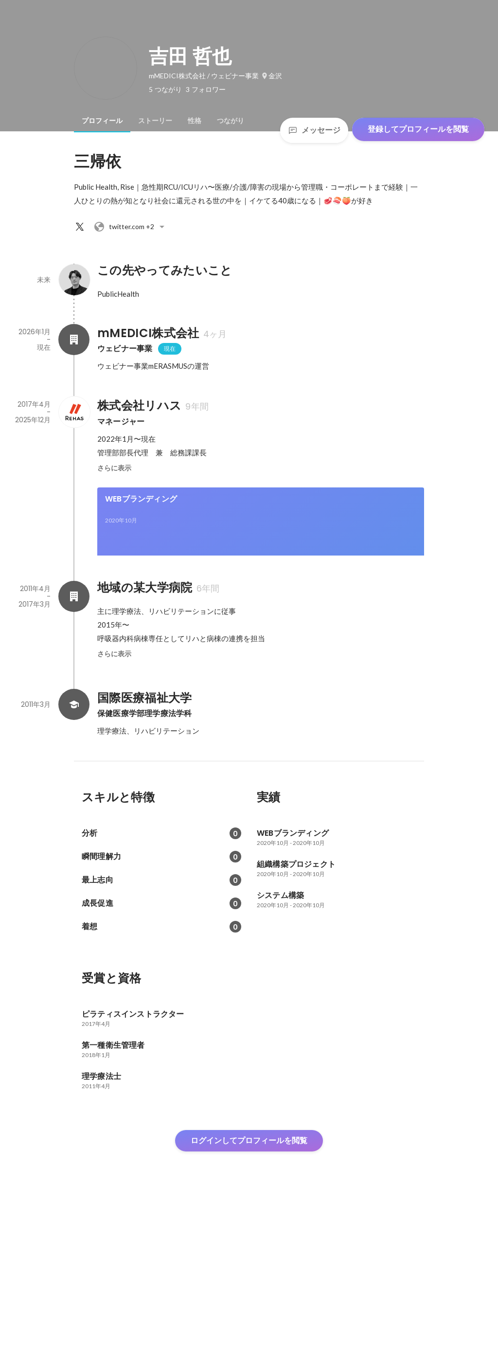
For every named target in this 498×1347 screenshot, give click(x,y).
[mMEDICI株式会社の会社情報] (73, 339)
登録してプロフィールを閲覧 (418, 129)
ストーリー (155, 121)
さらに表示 (114, 468)
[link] (260, 534)
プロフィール (102, 121)
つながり (230, 121)
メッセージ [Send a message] (314, 130)
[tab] (102, 120)
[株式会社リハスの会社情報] (73, 412)
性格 (194, 121)
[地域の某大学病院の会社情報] (73, 730)
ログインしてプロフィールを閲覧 (249, 1274)
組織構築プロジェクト (144, 600)
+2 (130, 227)
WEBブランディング (141, 498)
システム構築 (296, 600)
